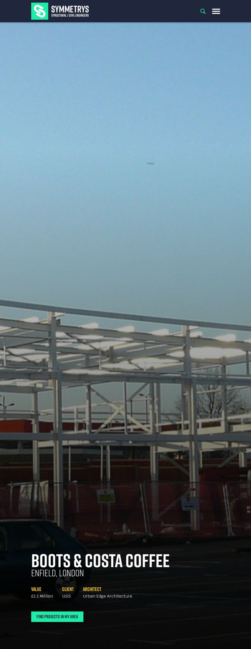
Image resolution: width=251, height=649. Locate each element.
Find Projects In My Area (57, 616)
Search (203, 11)
